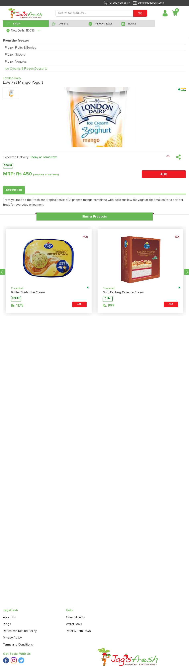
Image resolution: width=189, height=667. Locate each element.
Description (14, 189)
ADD (163, 174)
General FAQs (75, 617)
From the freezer (16, 40)
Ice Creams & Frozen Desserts (26, 68)
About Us (9, 617)
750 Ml (16, 298)
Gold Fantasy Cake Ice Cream (123, 292)
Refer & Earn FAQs (78, 630)
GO (140, 13)
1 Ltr (107, 298)
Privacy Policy (12, 637)
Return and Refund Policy (20, 630)
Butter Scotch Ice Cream (28, 292)
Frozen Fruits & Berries (20, 47)
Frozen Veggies (16, 61)
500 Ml (8, 165)
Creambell (17, 288)
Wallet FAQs (74, 624)
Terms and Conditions (18, 644)
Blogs (7, 624)
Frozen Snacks (15, 54)
